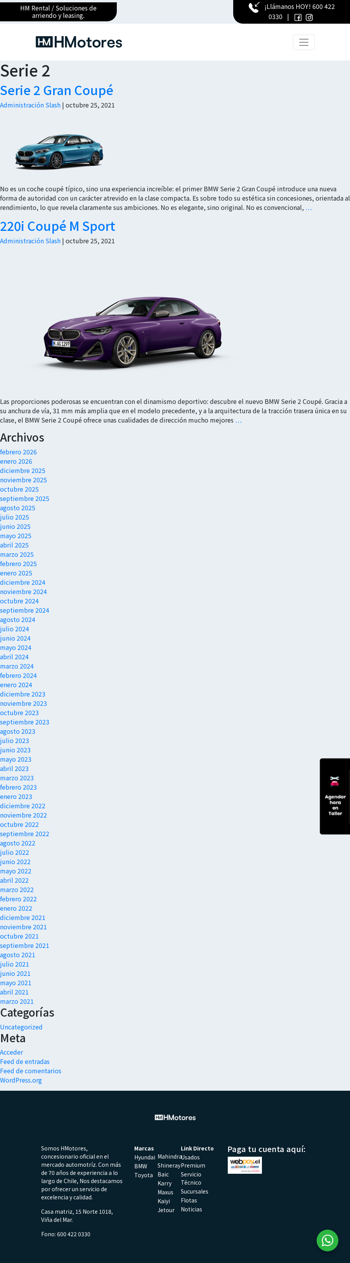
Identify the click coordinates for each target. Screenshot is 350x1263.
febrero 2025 (18, 563)
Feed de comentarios (30, 1070)
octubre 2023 (19, 712)
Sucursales (194, 1191)
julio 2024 (14, 628)
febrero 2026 (18, 451)
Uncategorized (21, 1026)
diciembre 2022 (22, 805)
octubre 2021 (19, 936)
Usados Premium (193, 1161)
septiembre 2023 (24, 721)
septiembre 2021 (24, 945)
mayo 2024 (15, 647)
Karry (165, 1183)
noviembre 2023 (23, 703)
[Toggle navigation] (304, 42)
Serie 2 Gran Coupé (56, 90)
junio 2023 (15, 749)
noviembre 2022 (23, 814)
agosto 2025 (17, 507)
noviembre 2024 (23, 591)
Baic (163, 1174)
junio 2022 (15, 861)
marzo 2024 (17, 665)
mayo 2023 (15, 759)
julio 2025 (14, 516)
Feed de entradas (25, 1061)
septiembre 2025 (24, 498)
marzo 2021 (17, 1001)
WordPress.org (21, 1080)
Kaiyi (164, 1201)
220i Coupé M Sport (57, 225)
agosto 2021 (17, 954)
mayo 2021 (15, 982)
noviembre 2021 (23, 926)
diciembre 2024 (22, 582)
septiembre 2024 (24, 610)
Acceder (11, 1052)
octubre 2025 (19, 489)
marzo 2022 (17, 889)
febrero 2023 (18, 787)
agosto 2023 (17, 731)
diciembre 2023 (22, 693)
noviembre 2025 (23, 479)
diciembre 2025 (22, 470)
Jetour (166, 1210)
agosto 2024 (17, 619)
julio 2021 (14, 963)
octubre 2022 (19, 824)
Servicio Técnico (191, 1178)
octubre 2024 (19, 600)
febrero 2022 (18, 898)
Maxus (165, 1192)
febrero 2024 (18, 675)
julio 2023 (14, 740)
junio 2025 (15, 526)
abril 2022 (14, 880)
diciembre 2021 (22, 917)
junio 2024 (15, 638)
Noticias (191, 1209)
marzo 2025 (17, 554)
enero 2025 (16, 572)
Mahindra (170, 1156)
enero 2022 (16, 908)
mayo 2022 (15, 870)
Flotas (189, 1200)
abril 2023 (14, 768)
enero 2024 (16, 684)
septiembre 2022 (24, 833)
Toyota (143, 1175)
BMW (140, 1166)
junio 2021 (15, 973)
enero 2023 (16, 796)
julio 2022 (14, 852)
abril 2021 (14, 991)
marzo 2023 (17, 777)
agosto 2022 (17, 842)
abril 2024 (14, 656)
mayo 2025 (15, 535)
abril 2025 (14, 544)
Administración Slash (30, 104)
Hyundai (144, 1157)
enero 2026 (16, 461)
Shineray (169, 1165)
